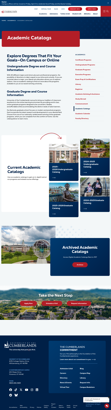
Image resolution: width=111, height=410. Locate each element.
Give (63, 9)
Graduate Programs (82, 70)
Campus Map (85, 373)
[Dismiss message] (109, 397)
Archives (80, 265)
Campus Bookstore (87, 387)
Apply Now (92, 9)
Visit (36, 9)
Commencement (81, 104)
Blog (56, 9)
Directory (63, 378)
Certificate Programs (83, 60)
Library (78, 84)
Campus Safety (46, 406)
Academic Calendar (82, 114)
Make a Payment (61, 406)
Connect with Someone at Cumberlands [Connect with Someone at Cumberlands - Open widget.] (92, 399)
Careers (63, 373)
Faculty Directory (82, 118)
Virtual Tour (46, 9)
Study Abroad (80, 99)
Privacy (32, 407)
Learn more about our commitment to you (75, 359)
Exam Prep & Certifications (85, 79)
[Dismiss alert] (108, 3)
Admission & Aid (66, 369)
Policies (39, 407)
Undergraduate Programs (85, 65)
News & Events (66, 383)
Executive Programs (83, 74)
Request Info (75, 9)
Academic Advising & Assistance (87, 94)
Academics (12, 20)
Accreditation (13, 407)
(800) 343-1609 (15, 383)
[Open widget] (106, 405)
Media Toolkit (69, 406)
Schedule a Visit (52, 303)
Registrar (79, 89)
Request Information (79, 303)
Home (4, 20)
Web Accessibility (23, 406)
